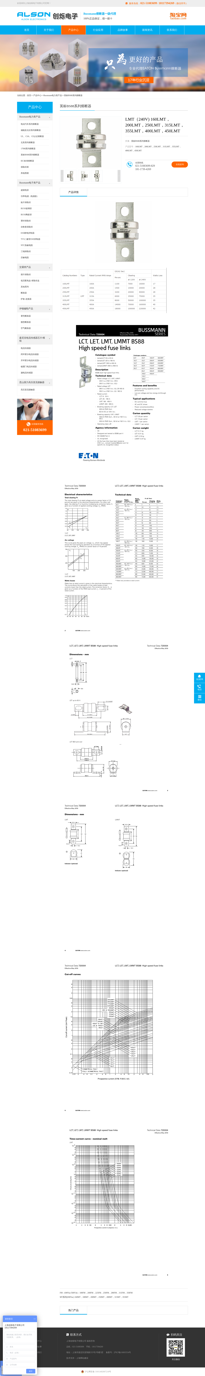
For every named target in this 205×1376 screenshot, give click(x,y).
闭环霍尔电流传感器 (30, 354)
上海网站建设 (82, 1358)
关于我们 (49, 30)
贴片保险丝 (26, 202)
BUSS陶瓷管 (26, 215)
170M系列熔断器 (28, 149)
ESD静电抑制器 (27, 233)
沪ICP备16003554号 (122, 1352)
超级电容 (25, 190)
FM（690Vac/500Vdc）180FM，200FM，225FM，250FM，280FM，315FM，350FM (96, 1293)
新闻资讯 (147, 30)
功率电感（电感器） (30, 196)
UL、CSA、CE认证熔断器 (32, 136)
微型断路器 (26, 322)
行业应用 (98, 30)
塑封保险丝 (26, 221)
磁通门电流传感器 (29, 367)
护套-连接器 (26, 299)
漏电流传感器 (27, 373)
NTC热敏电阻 (27, 245)
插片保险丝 (26, 274)
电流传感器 (26, 348)
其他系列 (25, 287)
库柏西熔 (25, 173)
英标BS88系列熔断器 (73, 95)
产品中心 (73, 30)
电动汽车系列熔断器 (30, 124)
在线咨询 (180, 164)
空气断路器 (26, 328)
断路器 (24, 293)
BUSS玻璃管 (26, 208)
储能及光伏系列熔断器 (31, 130)
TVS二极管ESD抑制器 (30, 239)
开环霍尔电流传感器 (30, 360)
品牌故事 (123, 30)
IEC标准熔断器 (27, 161)
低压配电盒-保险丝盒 (30, 281)
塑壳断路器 (26, 316)
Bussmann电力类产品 (53, 95)
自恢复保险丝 (27, 227)
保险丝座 (25, 167)
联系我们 (172, 30)
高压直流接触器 (28, 390)
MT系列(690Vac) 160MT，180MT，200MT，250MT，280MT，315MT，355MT (94, 1297)
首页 (26, 30)
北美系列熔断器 (28, 142)
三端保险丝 (26, 251)
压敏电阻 (25, 257)
